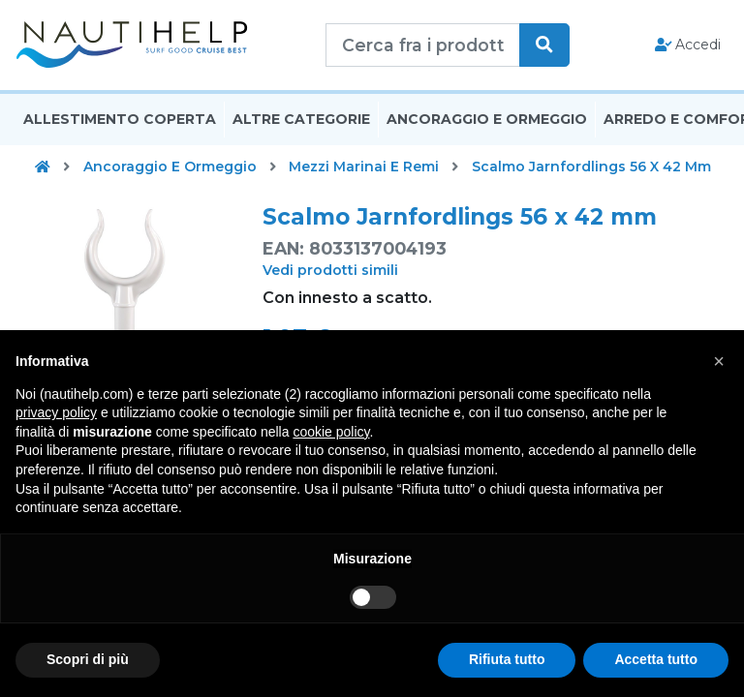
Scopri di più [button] (87, 659)
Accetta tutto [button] (656, 659)
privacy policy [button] (56, 412)
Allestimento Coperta (119, 119)
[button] (718, 361)
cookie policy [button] (331, 431)
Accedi (688, 44)
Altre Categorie (301, 119)
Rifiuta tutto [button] (507, 659)
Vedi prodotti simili (330, 270)
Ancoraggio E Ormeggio (487, 119)
